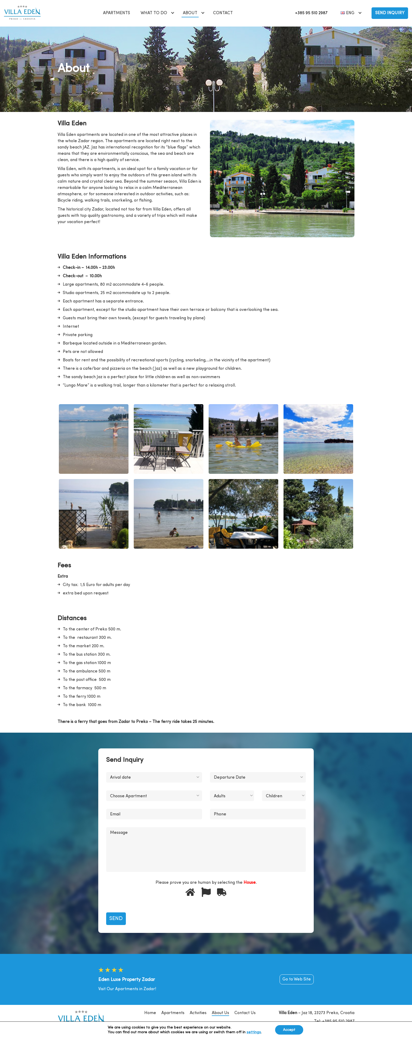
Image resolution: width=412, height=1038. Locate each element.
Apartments (116, 13)
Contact (223, 13)
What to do (154, 13)
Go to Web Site (296, 979)
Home (150, 1013)
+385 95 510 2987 (311, 13)
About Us (220, 1013)
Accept (289, 1030)
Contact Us (245, 1013)
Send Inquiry (389, 13)
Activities (198, 1013)
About (190, 13)
